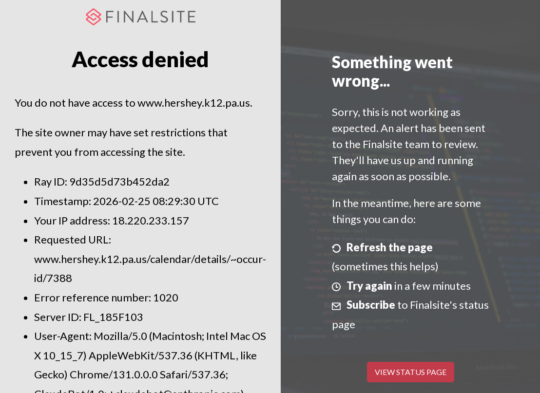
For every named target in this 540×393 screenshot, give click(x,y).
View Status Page (410, 371)
